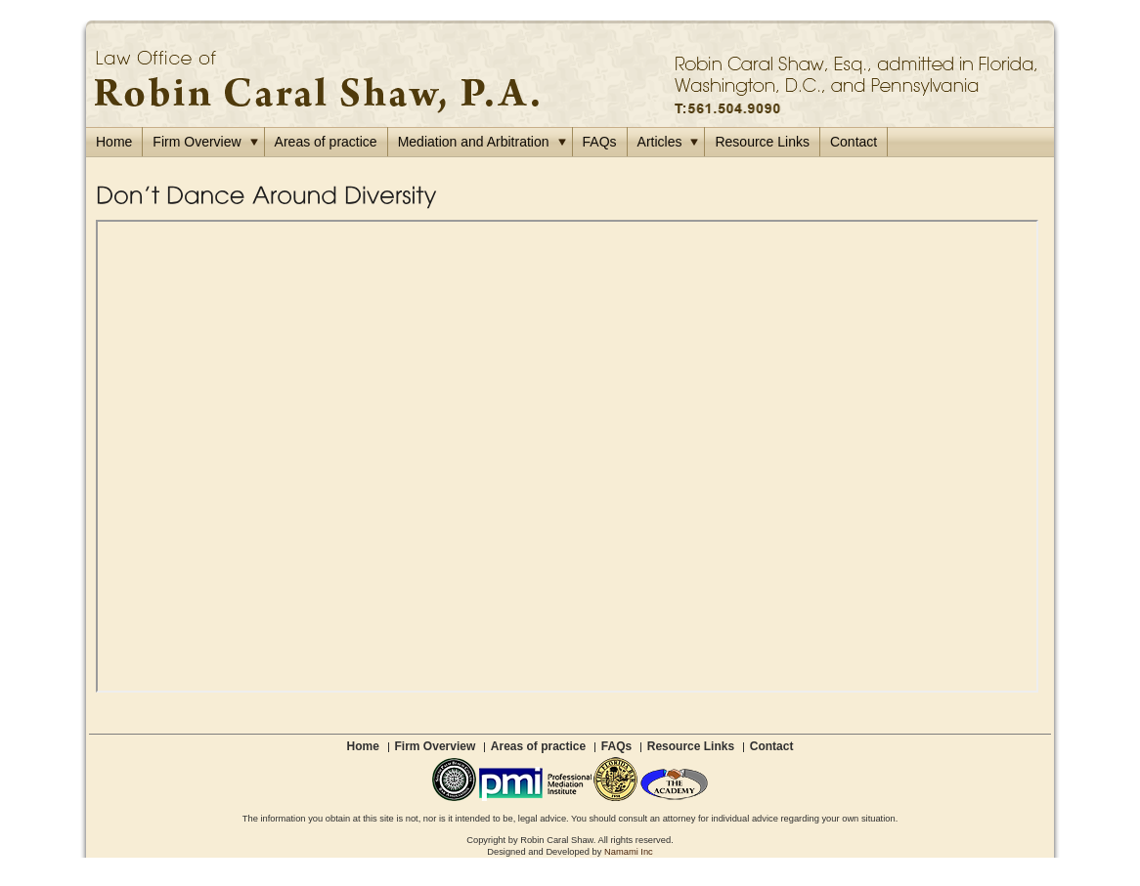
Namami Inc (628, 852)
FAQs (600, 141)
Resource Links (762, 141)
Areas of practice (326, 141)
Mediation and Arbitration (482, 141)
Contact (853, 141)
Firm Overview (205, 141)
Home (114, 141)
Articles (668, 141)
